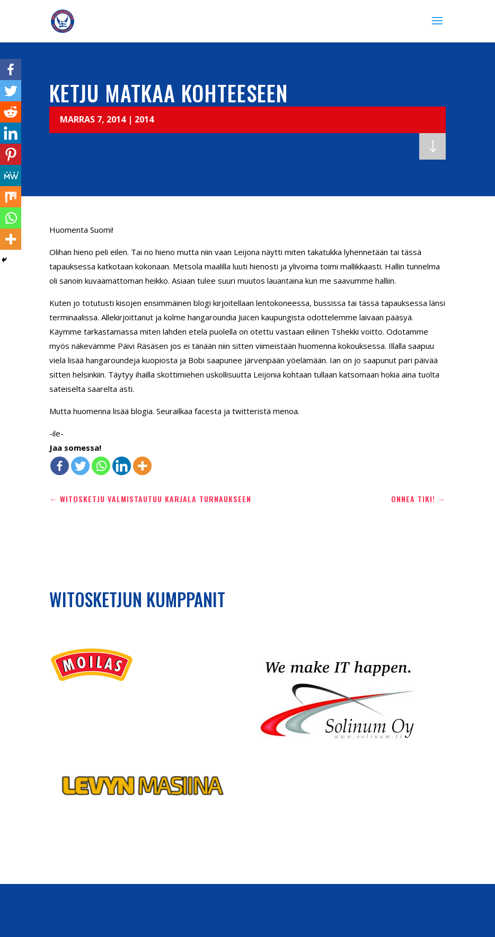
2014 (144, 119)
